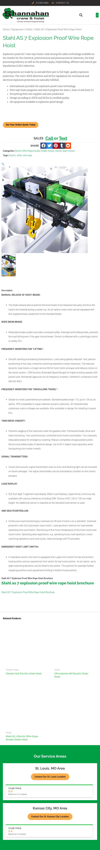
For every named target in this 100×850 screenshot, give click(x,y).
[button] (97, 15)
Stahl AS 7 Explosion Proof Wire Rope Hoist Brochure (28, 592)
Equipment (17, 29)
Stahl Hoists (68, 150)
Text (63, 138)
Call (49, 138)
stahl (19, 155)
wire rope (27, 155)
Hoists (29, 29)
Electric (12, 155)
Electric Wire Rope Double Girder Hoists (34, 150)
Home (6, 29)
